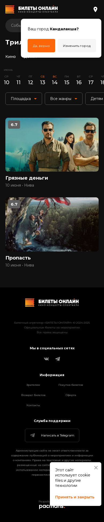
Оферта (71, 395)
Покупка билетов (70, 385)
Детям (30, 56)
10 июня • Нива (19, 185)
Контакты (33, 405)
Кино (10, 56)
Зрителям (33, 385)
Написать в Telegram (51, 435)
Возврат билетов (33, 395)
